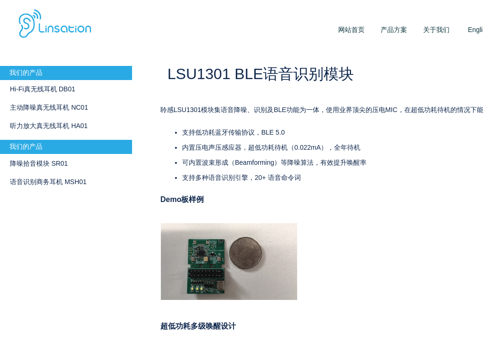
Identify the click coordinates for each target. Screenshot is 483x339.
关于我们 (436, 29)
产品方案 (394, 29)
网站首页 (351, 29)
